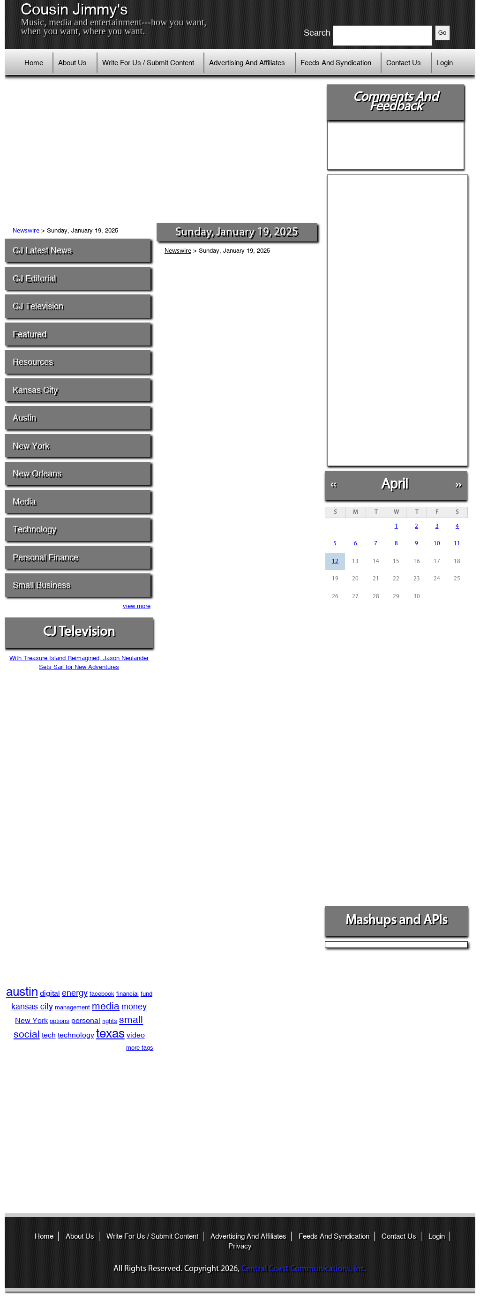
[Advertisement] (164, 152)
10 (437, 544)
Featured (29, 334)
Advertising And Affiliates (247, 63)
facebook (102, 993)
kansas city (32, 1006)
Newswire (26, 230)
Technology (34, 529)
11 (457, 544)
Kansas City (35, 390)
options (59, 1020)
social (27, 1034)
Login (444, 63)
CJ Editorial (34, 278)
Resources (33, 362)
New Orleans (37, 473)
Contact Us (403, 63)
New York (31, 446)
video (136, 1035)
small (131, 1019)
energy (75, 993)
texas (110, 1033)
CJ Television (38, 306)
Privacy (240, 1246)
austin (22, 992)
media (106, 1006)
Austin (24, 417)
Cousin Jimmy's (74, 9)
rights (109, 1020)
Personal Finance (45, 557)
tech (49, 1035)
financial (127, 993)
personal (85, 1020)
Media (24, 501)
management (72, 1007)
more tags (139, 1047)
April (394, 483)
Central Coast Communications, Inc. (303, 1268)
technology (76, 1035)
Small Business (41, 585)
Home (33, 63)
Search (317, 33)
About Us (72, 63)
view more (136, 605)
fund (146, 993)
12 (335, 561)
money (134, 1006)
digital (50, 993)
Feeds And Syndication (335, 63)
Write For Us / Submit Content (148, 63)
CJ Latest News (42, 250)
